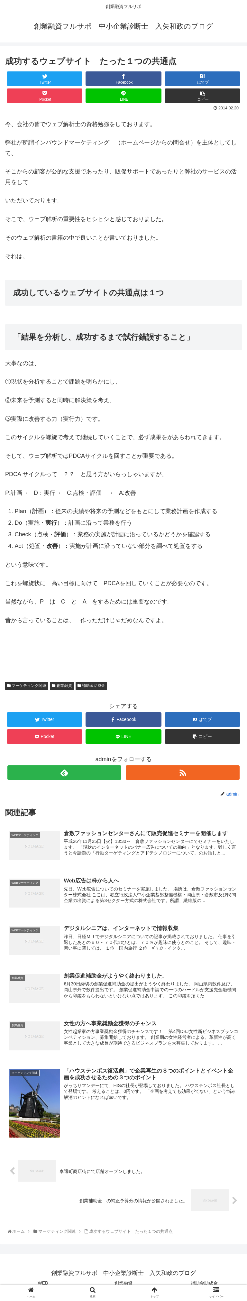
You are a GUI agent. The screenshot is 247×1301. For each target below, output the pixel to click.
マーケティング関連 (26, 685)
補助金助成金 (91, 685)
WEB (43, 1283)
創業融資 (62, 685)
